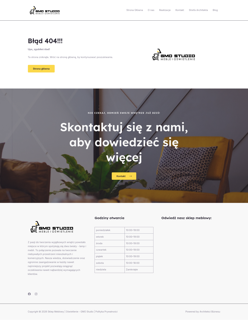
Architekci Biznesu (209, 311)
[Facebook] (29, 294)
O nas (151, 10)
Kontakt (179, 10)
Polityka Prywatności (106, 311)
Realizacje (165, 10)
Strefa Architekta (198, 10)
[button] (41, 68)
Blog (215, 10)
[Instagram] (36, 294)
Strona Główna (134, 10)
